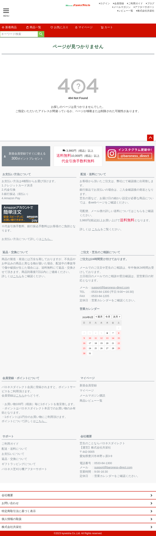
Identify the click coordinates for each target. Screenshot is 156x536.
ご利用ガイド (135, 3)
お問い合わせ (10, 503)
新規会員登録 (88, 385)
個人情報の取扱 (12, 519)
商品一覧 (33, 27)
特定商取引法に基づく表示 (19, 511)
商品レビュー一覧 (91, 400)
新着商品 (9, 27)
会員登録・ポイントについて (20, 378)
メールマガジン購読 (92, 395)
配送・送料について (93, 174)
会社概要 (86, 436)
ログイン (105, 3)
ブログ (150, 3)
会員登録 (119, 3)
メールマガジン (122, 7)
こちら (96, 229)
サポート (8, 436)
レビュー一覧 (125, 10)
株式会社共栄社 (145, 10)
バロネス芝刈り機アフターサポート (24, 469)
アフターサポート (144, 7)
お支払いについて (13, 453)
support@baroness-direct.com (110, 287)
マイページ (84, 27)
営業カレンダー (101, 300)
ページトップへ (150, 138)
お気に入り (59, 27)
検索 (41, 34)
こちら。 (47, 239)
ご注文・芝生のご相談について (100, 252)
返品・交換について (15, 252)
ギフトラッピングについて (19, 464)
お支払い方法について (16, 174)
